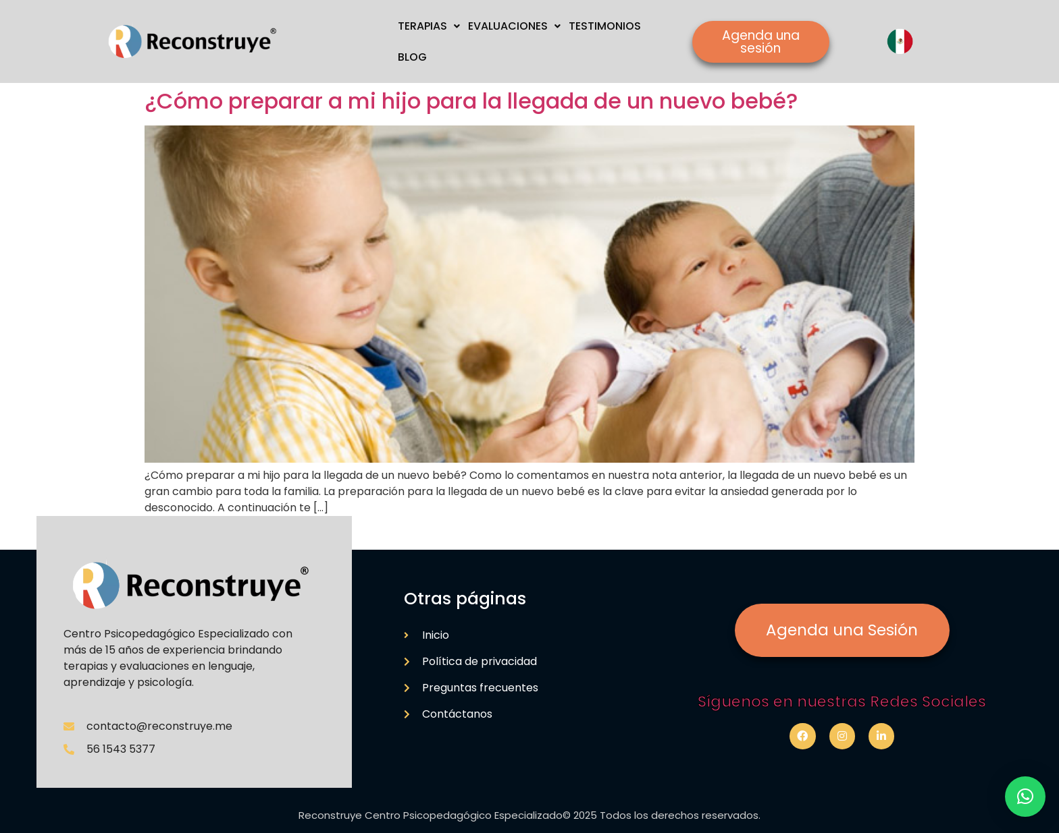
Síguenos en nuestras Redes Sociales (842, 701)
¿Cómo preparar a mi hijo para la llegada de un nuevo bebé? (471, 101)
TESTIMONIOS (605, 26)
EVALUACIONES (514, 26)
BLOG (412, 57)
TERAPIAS (429, 26)
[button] (1025, 796)
